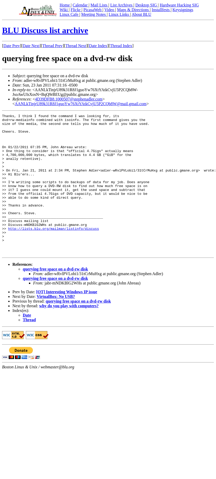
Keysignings (183, 10)
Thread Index (121, 46)
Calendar (81, 5)
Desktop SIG (146, 5)
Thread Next (75, 46)
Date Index (98, 46)
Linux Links (119, 14)
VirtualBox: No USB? (56, 324)
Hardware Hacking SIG (179, 5)
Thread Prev (52, 46)
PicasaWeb (92, 10)
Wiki (64, 10)
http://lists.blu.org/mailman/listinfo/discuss (53, 251)
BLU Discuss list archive (45, 30)
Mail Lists (99, 5)
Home (65, 5)
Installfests (161, 10)
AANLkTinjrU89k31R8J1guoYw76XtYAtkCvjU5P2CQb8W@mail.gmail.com (80, 104)
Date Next (31, 46)
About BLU (141, 14)
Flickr (76, 10)
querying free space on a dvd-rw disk (55, 297)
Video (109, 10)
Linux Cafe (69, 14)
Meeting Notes (94, 14)
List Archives (121, 5)
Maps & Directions (133, 10)
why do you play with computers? (69, 334)
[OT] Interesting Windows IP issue (66, 320)
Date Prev (11, 46)
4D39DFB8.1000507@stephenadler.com (68, 99)
